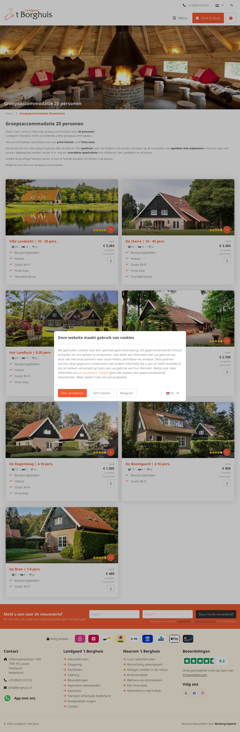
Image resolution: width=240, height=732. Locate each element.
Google (104, 373)
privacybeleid (88, 373)
